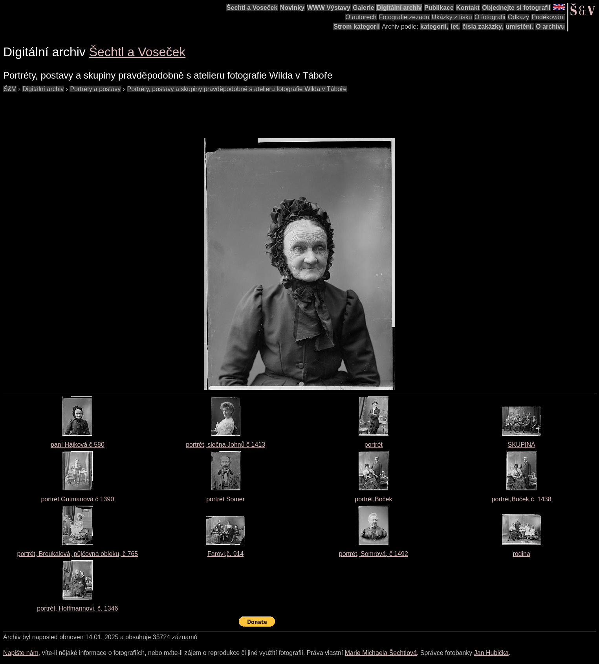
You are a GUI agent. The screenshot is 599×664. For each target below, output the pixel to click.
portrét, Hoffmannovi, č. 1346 (77, 608)
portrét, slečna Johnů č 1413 (225, 444)
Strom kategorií (356, 26)
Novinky (292, 7)
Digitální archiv (399, 7)
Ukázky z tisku (452, 17)
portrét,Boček (373, 499)
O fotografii (489, 17)
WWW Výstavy (328, 7)
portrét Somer (225, 499)
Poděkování (548, 17)
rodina (521, 553)
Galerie (363, 7)
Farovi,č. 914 (225, 553)
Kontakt (468, 7)
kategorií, (434, 26)
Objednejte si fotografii (516, 7)
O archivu (550, 26)
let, (455, 26)
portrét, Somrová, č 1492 (373, 553)
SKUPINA (521, 444)
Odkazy (518, 17)
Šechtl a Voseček (252, 7)
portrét (374, 444)
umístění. (519, 26)
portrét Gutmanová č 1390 (77, 499)
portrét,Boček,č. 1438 (521, 499)
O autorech (360, 17)
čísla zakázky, (482, 26)
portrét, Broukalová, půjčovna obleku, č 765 (77, 553)
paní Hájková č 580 (77, 444)
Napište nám (20, 652)
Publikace (439, 7)
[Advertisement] (146, 111)
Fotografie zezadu (404, 17)
